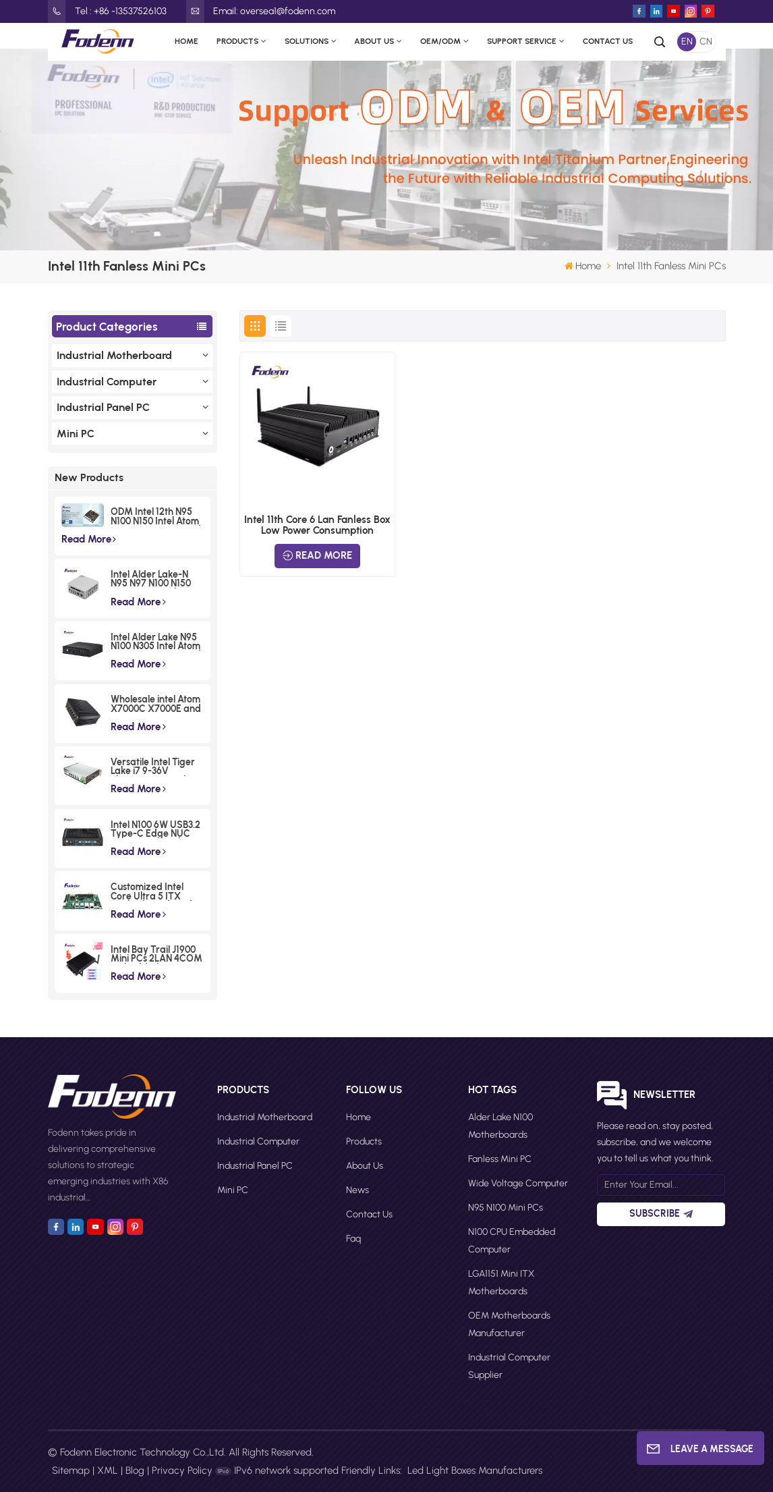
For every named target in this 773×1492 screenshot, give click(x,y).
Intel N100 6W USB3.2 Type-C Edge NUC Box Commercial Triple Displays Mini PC (155, 830)
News (357, 1190)
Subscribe (661, 1213)
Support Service (521, 41)
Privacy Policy (182, 1470)
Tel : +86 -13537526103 (107, 11)
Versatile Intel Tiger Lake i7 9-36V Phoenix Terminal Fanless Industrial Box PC (156, 767)
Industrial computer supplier (509, 1366)
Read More (89, 539)
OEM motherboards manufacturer (509, 1324)
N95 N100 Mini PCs (505, 1207)
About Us (374, 41)
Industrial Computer (106, 381)
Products (237, 41)
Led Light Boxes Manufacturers (474, 1470)
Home (186, 41)
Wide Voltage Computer (518, 1183)
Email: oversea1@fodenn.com (260, 11)
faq (353, 1238)
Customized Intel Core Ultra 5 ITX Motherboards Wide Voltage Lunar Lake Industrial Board (154, 892)
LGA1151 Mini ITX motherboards (501, 1282)
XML (107, 1470)
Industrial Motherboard (114, 355)
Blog (134, 1470)
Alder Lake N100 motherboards (500, 1125)
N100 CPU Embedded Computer (511, 1240)
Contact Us (608, 41)
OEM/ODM (440, 41)
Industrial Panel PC (103, 407)
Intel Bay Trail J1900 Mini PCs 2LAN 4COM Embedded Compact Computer (156, 954)
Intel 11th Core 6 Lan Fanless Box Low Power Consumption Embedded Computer (317, 525)
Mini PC (75, 433)
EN (687, 41)
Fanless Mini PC (500, 1159)
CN (705, 41)
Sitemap (71, 1470)
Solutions (306, 41)
